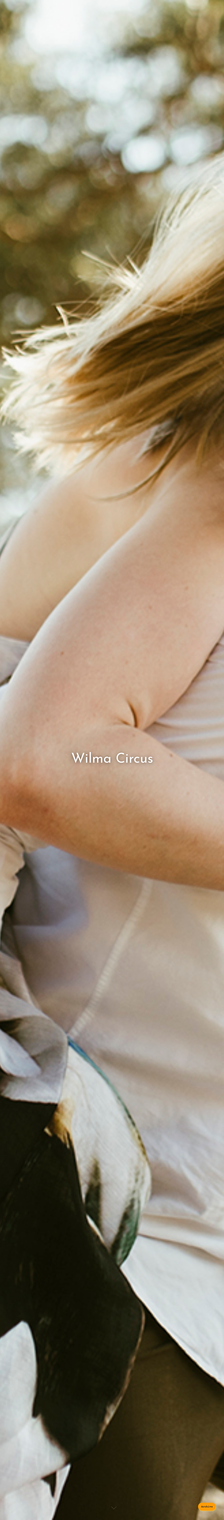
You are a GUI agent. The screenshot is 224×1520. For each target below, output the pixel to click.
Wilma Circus (112, 759)
